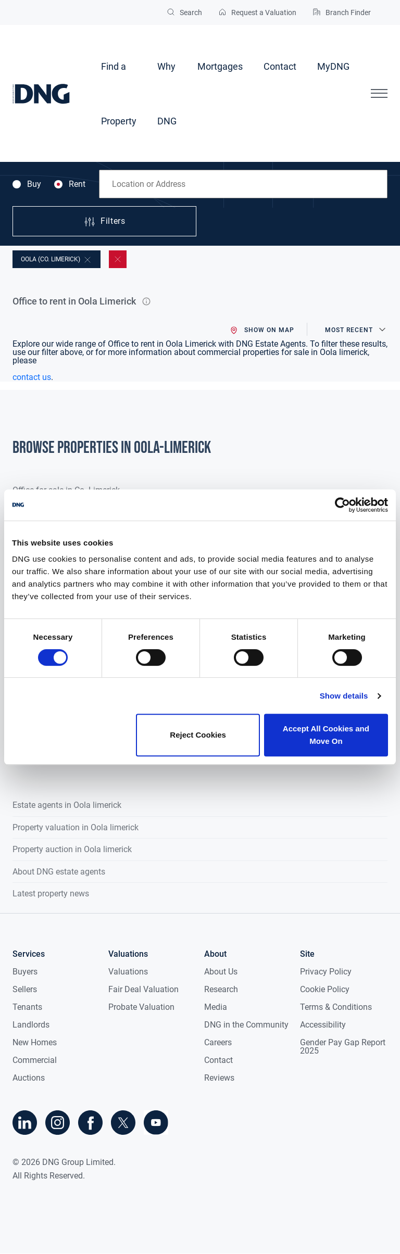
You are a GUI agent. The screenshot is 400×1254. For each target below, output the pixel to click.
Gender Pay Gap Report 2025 (342, 1046)
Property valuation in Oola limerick (75, 827)
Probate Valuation (141, 1007)
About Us (221, 972)
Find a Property (118, 93)
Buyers (25, 972)
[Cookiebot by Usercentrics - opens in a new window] (342, 505)
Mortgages (220, 66)
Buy (26, 184)
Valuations (128, 972)
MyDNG (333, 66)
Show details (344, 695)
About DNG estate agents (58, 872)
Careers (218, 1042)
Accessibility (323, 1025)
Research (221, 989)
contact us (31, 377)
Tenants (27, 1007)
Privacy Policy (326, 972)
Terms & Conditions (336, 1007)
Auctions (28, 1078)
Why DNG (167, 93)
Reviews (219, 1078)
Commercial (34, 1060)
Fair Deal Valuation (143, 989)
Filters (104, 222)
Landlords (30, 1025)
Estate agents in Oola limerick (66, 805)
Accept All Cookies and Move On (326, 734)
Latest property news (50, 893)
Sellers (24, 989)
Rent (69, 184)
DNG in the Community (246, 1025)
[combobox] (243, 184)
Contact (280, 66)
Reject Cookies (198, 734)
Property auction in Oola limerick (72, 849)
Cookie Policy (324, 989)
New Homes (34, 1042)
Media (215, 1007)
